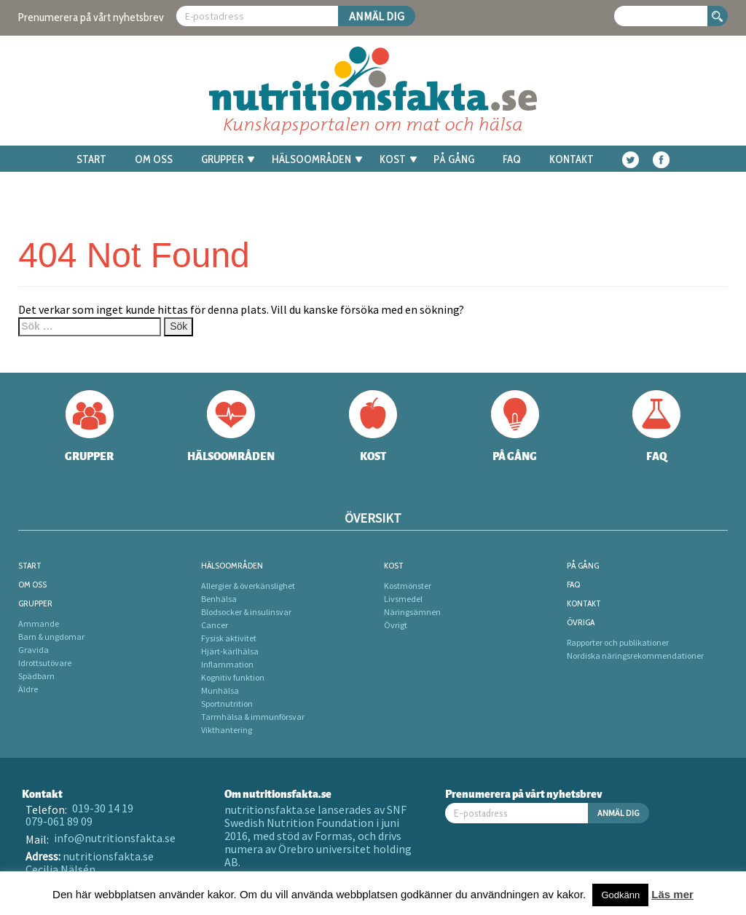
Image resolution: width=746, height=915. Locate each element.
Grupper (227, 159)
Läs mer (672, 894)
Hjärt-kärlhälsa (230, 651)
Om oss (154, 159)
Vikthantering (226, 729)
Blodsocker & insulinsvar (246, 611)
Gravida (33, 649)
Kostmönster (407, 585)
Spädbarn (36, 675)
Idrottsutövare (44, 662)
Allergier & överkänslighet (248, 585)
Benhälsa (219, 598)
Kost (398, 159)
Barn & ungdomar (51, 636)
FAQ (512, 159)
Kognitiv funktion (232, 677)
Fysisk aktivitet (228, 638)
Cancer (214, 624)
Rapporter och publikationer (618, 642)
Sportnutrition (227, 703)
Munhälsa (220, 690)
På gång (453, 159)
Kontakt (571, 159)
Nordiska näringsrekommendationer (635, 655)
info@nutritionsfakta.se (115, 838)
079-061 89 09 (59, 821)
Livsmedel (403, 598)
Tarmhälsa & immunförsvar (253, 716)
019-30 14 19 (102, 808)
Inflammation (227, 664)
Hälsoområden (317, 159)
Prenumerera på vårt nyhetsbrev (91, 17)
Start (91, 159)
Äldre (28, 689)
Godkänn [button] (620, 895)
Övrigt (395, 624)
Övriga (580, 622)
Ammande (38, 623)
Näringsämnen (412, 611)
